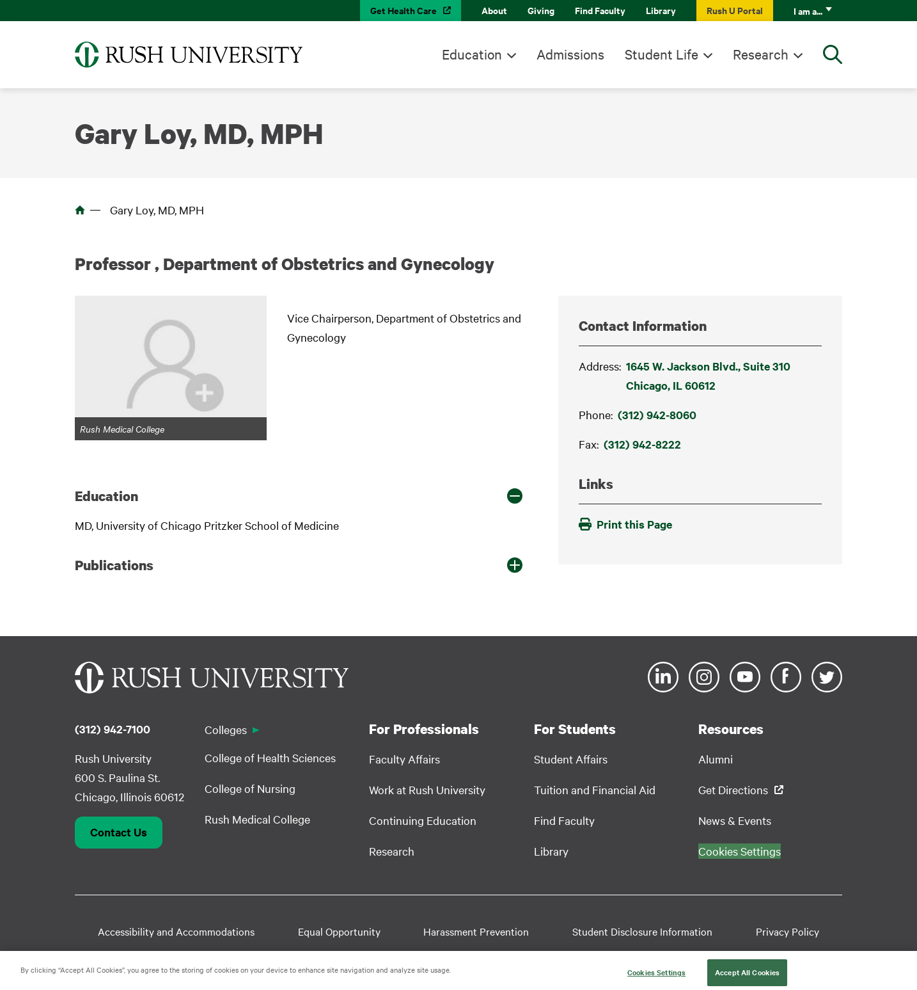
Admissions (570, 54)
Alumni (715, 758)
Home (80, 210)
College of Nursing (250, 788)
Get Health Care (403, 10)
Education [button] (106, 496)
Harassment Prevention (476, 931)
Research (760, 54)
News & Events (734, 820)
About (494, 10)
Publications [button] (114, 565)
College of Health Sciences (270, 757)
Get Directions (733, 789)
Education (472, 54)
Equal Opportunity (339, 931)
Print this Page (625, 524)
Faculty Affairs (404, 758)
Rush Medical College (257, 818)
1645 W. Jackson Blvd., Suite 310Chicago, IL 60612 (708, 375)
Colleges (226, 729)
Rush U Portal (735, 10)
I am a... (808, 10)
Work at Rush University (427, 789)
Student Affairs (570, 758)
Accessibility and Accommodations (176, 931)
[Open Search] (832, 54)
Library (661, 10)
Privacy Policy (787, 931)
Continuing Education (422, 820)
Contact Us (118, 832)
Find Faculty (600, 10)
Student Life (661, 54)
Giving (541, 10)
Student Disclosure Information (642, 931)
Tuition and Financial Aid (594, 789)
